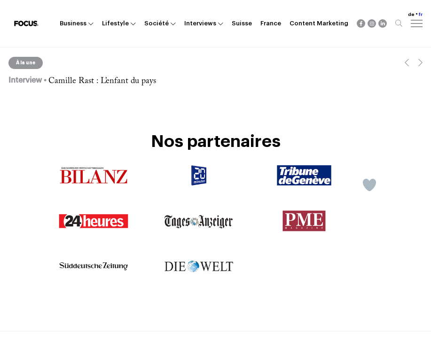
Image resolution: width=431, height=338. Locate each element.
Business (73, 23)
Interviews (200, 23)
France (270, 23)
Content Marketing (319, 23)
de (411, 14)
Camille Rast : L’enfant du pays (102, 81)
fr (421, 14)
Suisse (242, 23)
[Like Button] (369, 185)
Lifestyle (115, 23)
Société (156, 23)
